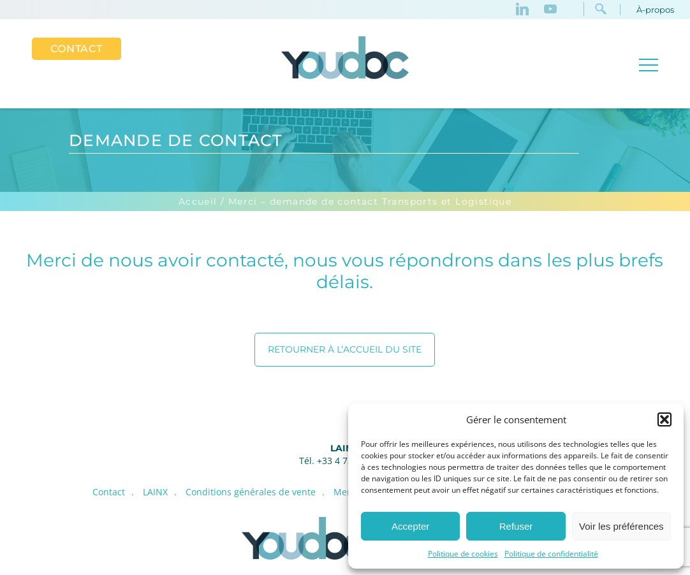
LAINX (344, 448)
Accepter (410, 526)
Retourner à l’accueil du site (345, 349)
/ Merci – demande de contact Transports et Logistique (366, 201)
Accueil (198, 201)
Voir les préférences (621, 526)
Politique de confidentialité (551, 553)
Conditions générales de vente (251, 492)
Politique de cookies (463, 553)
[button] (664, 419)
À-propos (655, 9)
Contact (76, 49)
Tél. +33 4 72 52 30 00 (345, 461)
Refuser (516, 526)
